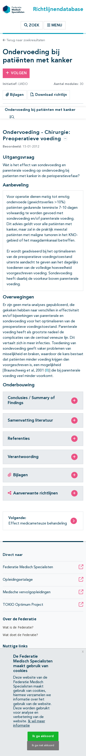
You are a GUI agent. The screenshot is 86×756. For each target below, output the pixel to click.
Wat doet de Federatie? (20, 635)
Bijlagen (15, 95)
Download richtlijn (48, 95)
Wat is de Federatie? (18, 627)
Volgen (16, 73)
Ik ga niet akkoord (43, 745)
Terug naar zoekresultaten (24, 40)
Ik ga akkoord (43, 736)
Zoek (31, 25)
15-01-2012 (21, 146)
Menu (54, 25)
